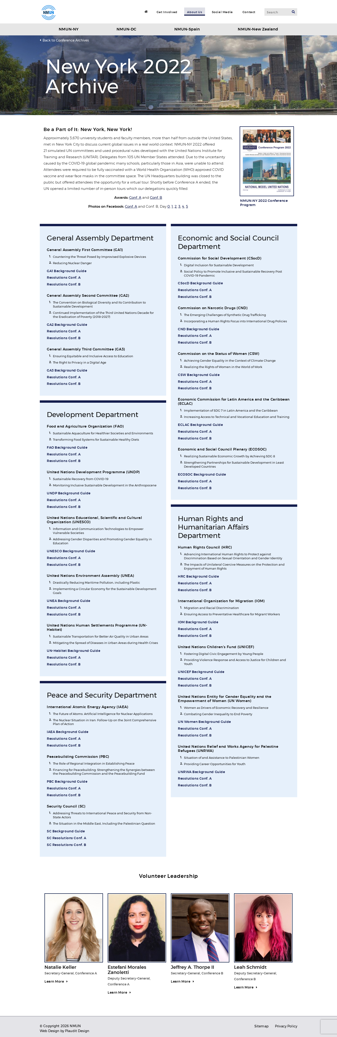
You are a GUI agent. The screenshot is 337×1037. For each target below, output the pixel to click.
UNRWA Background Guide (201, 772)
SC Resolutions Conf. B (66, 845)
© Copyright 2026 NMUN (60, 1026)
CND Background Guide (198, 329)
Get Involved (167, 12)
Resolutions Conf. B (64, 284)
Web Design (49, 1031)
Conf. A (135, 197)
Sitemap (261, 1026)
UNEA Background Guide (68, 601)
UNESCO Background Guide (71, 551)
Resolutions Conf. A (64, 277)
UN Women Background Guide (204, 722)
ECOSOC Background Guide (202, 474)
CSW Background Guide (199, 375)
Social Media (222, 12)
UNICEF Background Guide (201, 672)
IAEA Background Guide (67, 732)
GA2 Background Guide (67, 325)
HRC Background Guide (198, 576)
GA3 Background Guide (67, 370)
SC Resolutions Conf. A (66, 838)
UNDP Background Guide (69, 493)
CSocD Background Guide (200, 283)
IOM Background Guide (198, 622)
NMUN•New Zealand (258, 29)
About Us (194, 12)
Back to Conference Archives (66, 40)
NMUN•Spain (187, 29)
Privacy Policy (286, 1026)
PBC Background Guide (67, 781)
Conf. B (156, 197)
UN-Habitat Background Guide (73, 651)
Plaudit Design (77, 1031)
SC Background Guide (66, 831)
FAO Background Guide (67, 447)
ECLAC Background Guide (200, 425)
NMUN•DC (126, 29)
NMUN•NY (69, 29)
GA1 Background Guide (66, 271)
